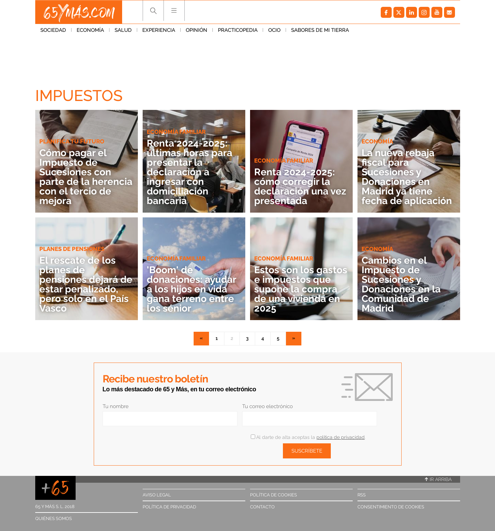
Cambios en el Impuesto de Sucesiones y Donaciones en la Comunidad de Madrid (401, 284)
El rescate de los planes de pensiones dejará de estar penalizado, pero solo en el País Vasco (85, 284)
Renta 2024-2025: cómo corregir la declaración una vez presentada (300, 186)
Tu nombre (116, 406)
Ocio (274, 30)
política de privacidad (340, 437)
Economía (90, 30)
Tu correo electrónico (267, 406)
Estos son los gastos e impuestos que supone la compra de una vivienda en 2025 (300, 289)
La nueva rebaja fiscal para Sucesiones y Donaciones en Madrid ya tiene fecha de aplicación (407, 176)
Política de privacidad (169, 506)
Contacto (262, 506)
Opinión (196, 30)
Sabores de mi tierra (320, 30)
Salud (123, 30)
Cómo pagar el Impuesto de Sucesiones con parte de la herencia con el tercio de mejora (85, 176)
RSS (361, 494)
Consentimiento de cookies (390, 506)
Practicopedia (238, 30)
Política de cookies (273, 494)
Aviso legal (157, 494)
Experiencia (158, 30)
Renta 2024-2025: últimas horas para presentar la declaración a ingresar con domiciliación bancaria (189, 172)
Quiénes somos (53, 518)
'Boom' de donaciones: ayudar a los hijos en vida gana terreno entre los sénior (191, 289)
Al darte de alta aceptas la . (308, 437)
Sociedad (53, 30)
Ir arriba (438, 479)
